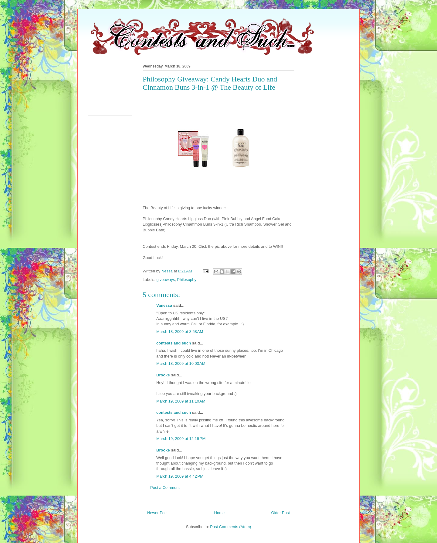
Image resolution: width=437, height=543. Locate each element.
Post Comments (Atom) (230, 526)
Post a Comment (165, 487)
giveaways (166, 279)
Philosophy (186, 279)
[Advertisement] (198, 80)
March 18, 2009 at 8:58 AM (179, 331)
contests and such (173, 343)
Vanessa (164, 305)
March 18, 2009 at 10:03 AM (180, 363)
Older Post (280, 512)
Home (219, 512)
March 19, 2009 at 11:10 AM (180, 401)
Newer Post (157, 512)
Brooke (163, 375)
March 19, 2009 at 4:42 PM (179, 476)
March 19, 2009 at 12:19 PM (180, 438)
